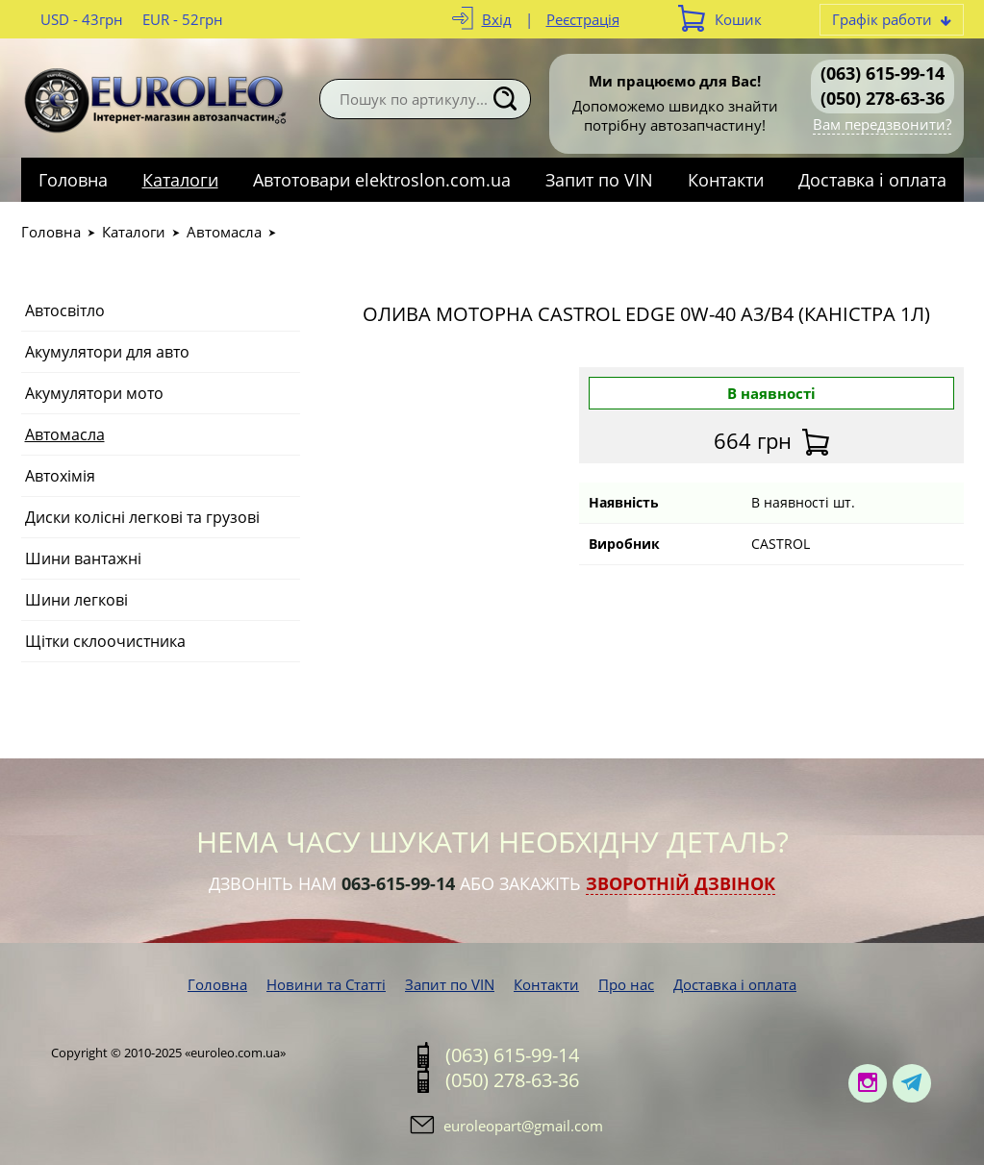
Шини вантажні (83, 558)
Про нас (626, 984)
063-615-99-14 (398, 883)
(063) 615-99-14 (882, 73)
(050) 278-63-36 (882, 98)
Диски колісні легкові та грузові (142, 517)
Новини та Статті (326, 984)
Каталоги (180, 179)
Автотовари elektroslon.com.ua (382, 179)
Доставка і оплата (872, 179)
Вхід (497, 19)
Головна (73, 179)
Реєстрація (582, 19)
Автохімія (60, 475)
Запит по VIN (599, 179)
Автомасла (224, 231)
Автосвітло (65, 310)
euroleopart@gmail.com (523, 1125)
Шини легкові (76, 599)
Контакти (726, 179)
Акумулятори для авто (107, 351)
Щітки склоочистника (105, 641)
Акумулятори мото (94, 393)
